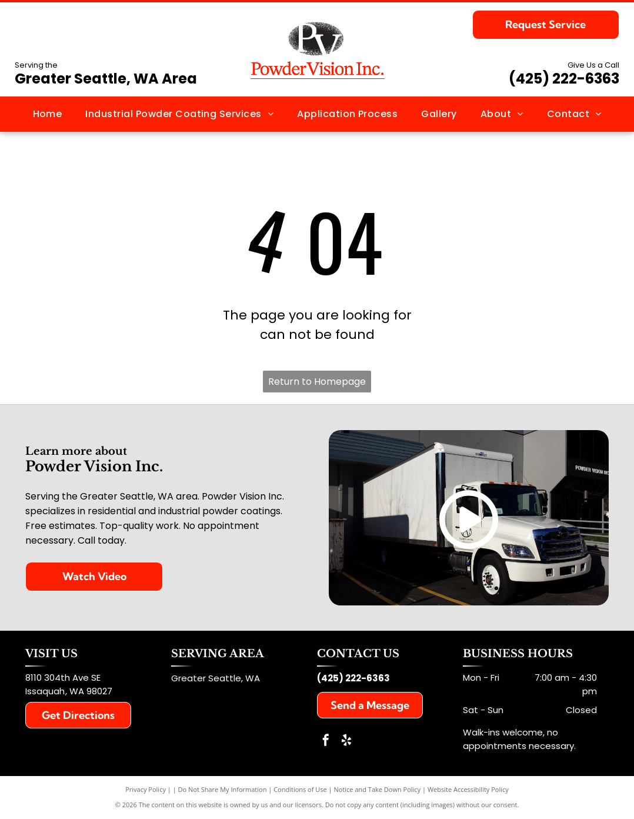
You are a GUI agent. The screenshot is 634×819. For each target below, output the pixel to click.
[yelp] (346, 741)
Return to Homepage (317, 381)
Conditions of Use (300, 789)
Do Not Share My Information (222, 789)
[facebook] (326, 741)
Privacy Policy (145, 789)
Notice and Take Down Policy (377, 789)
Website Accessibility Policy (468, 789)
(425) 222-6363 (564, 78)
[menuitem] (47, 114)
